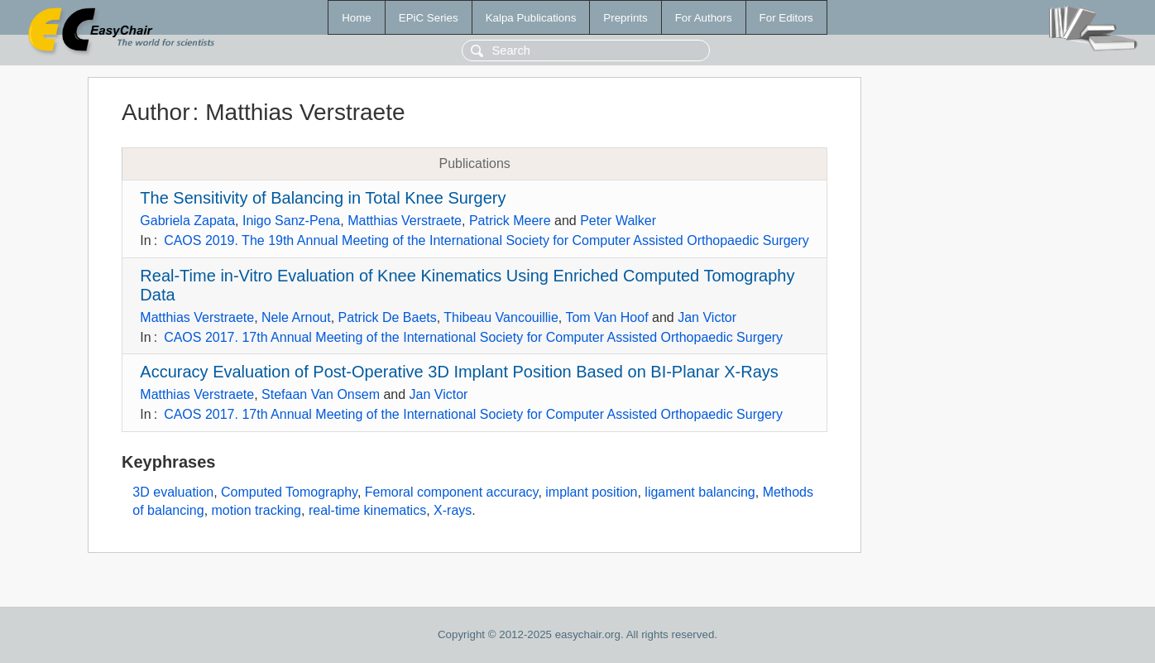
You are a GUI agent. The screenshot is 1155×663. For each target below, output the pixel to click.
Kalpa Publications (531, 18)
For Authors (703, 18)
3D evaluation (172, 492)
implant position (591, 492)
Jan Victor (707, 317)
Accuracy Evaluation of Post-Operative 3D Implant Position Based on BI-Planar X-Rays (459, 372)
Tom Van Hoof (606, 317)
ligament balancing (700, 492)
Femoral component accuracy (452, 492)
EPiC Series (428, 18)
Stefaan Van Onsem (320, 394)
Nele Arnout (296, 317)
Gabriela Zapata (187, 221)
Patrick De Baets (387, 317)
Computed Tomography (289, 492)
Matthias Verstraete (404, 221)
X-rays (453, 510)
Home (356, 18)
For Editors (786, 18)
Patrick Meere (510, 221)
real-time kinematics (367, 510)
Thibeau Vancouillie (500, 317)
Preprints (625, 18)
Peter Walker (618, 221)
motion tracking (257, 510)
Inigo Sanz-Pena (291, 221)
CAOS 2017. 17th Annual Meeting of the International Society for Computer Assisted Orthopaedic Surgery (473, 337)
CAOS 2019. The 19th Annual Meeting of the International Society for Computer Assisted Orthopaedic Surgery (486, 240)
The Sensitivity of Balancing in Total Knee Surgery (323, 198)
